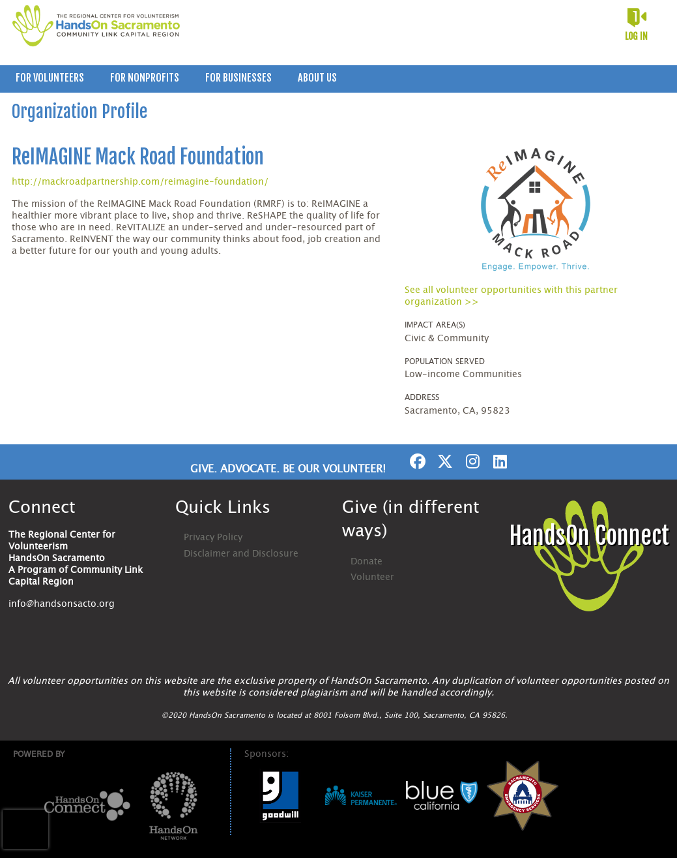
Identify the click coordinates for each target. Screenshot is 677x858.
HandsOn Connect (589, 536)
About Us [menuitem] (317, 77)
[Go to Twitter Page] (443, 461)
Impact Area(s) (435, 325)
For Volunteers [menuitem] (50, 77)
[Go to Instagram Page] (470, 461)
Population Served (445, 361)
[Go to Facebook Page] (415, 461)
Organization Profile (79, 111)
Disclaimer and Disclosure (241, 554)
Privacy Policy (213, 537)
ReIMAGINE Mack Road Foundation (138, 157)
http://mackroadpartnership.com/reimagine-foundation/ (140, 182)
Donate (366, 561)
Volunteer (372, 577)
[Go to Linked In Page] (497, 461)
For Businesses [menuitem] (238, 77)
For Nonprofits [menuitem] (144, 77)
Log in (636, 36)
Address (422, 397)
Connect (42, 507)
